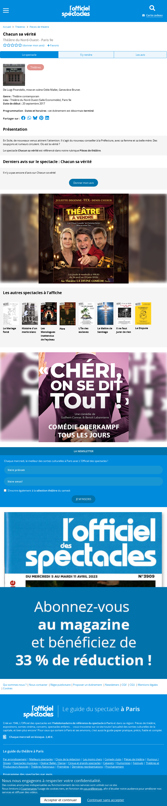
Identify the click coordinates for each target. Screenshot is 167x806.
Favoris (53, 45)
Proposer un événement (87, 685)
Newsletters (112, 685)
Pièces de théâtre (90, 150)
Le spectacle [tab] (29, 55)
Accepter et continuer (60, 800)
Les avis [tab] (140, 55)
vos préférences (92, 788)
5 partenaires (29, 788)
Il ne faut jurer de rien (123, 330)
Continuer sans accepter (105, 800)
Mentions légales (148, 685)
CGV (124, 685)
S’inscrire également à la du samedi (39, 490)
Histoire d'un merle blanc (29, 330)
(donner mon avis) (33, 45)
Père (62, 328)
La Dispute (141, 328)
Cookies (7, 688)
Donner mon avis (83, 183)
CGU (132, 685)
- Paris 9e (28, 40)
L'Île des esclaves (84, 330)
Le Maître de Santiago (104, 330)
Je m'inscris (83, 499)
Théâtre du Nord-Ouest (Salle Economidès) (35, 100)
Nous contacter (38, 685)
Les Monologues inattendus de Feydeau (48, 334)
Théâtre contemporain (25, 96)
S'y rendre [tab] (86, 55)
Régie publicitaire (60, 685)
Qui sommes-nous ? (15, 685)
